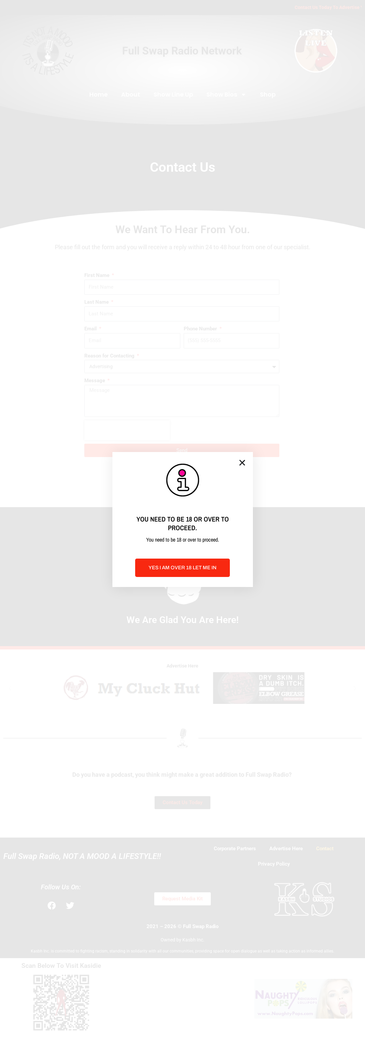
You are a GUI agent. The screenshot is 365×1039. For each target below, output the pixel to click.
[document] (182, 519)
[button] (242, 463)
